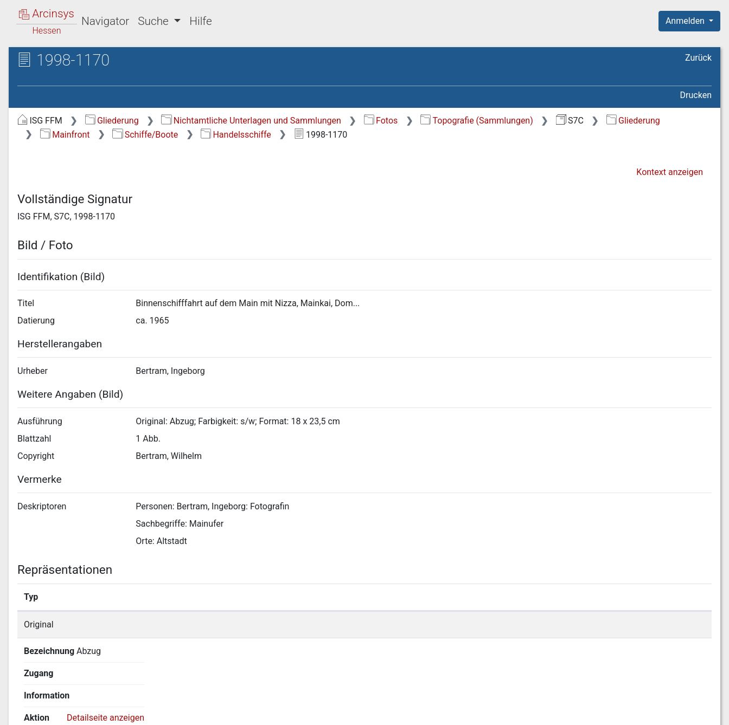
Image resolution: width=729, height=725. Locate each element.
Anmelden (686, 21)
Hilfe (200, 21)
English (25, 702)
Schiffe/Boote (145, 135)
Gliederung (112, 120)
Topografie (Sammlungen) (476, 120)
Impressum (693, 710)
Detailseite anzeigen (577, 624)
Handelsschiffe (236, 135)
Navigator (105, 21)
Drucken (696, 95)
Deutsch (65, 702)
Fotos (381, 120)
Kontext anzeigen (669, 172)
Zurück (698, 58)
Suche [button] (154, 21)
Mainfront (65, 135)
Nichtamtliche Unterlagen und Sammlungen (251, 120)
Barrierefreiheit (612, 710)
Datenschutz (530, 710)
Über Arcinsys (449, 710)
